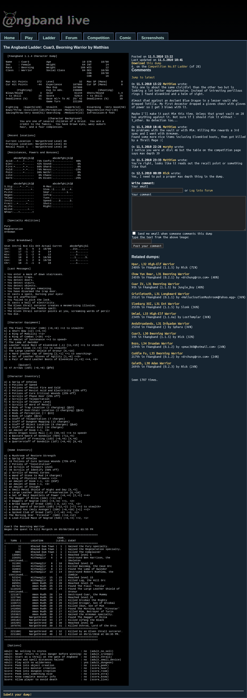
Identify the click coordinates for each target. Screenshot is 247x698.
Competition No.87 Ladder (168, 66)
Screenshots (152, 38)
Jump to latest (143, 77)
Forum (71, 38)
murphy (168, 146)
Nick (166, 173)
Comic (125, 38)
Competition (99, 38)
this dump (146, 63)
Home (9, 38)
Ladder (49, 38)
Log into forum (201, 190)
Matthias (169, 83)
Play (29, 38)
